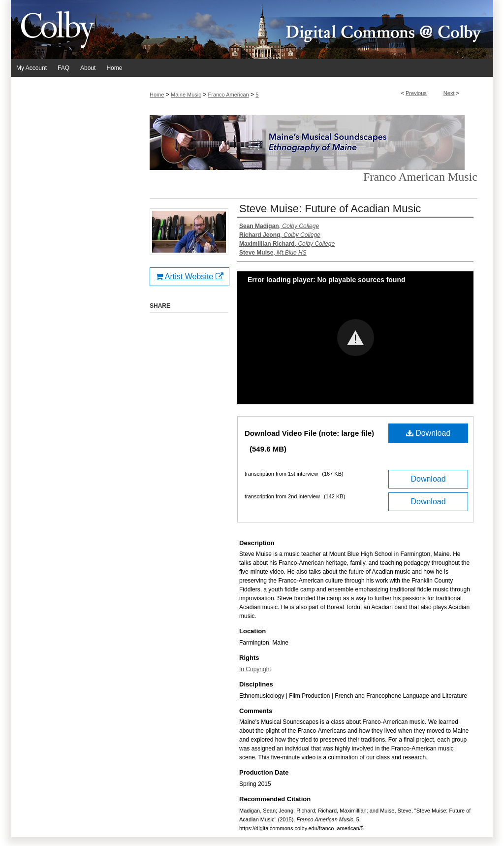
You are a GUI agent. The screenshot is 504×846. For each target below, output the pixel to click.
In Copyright (255, 669)
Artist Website (189, 276)
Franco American (228, 95)
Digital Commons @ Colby (311, 29)
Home (157, 95)
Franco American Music (420, 176)
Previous (416, 93)
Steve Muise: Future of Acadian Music (330, 208)
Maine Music (186, 95)
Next (449, 93)
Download (428, 433)
